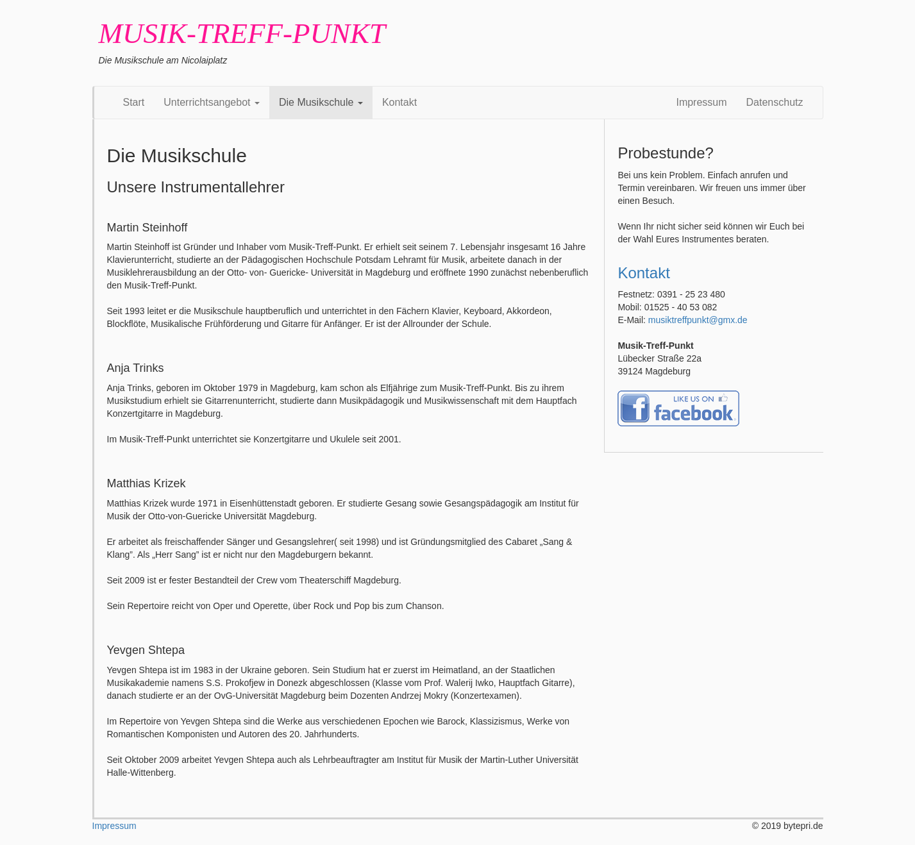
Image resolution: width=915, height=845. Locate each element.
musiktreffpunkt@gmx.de (698, 320)
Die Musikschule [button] (321, 102)
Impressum (701, 102)
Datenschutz (774, 102)
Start (134, 102)
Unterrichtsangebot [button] (212, 102)
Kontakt (399, 102)
